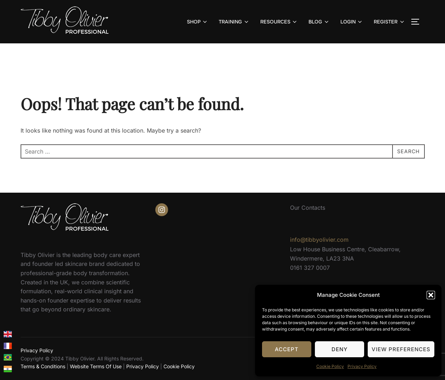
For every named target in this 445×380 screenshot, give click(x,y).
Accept (287, 349)
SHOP (197, 21)
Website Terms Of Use (96, 366)
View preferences (401, 349)
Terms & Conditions (43, 366)
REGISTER (389, 21)
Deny (339, 349)
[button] (430, 295)
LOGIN (351, 21)
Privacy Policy (362, 366)
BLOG (319, 21)
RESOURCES (279, 21)
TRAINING (234, 21)
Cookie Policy (330, 366)
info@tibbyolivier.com (319, 239)
